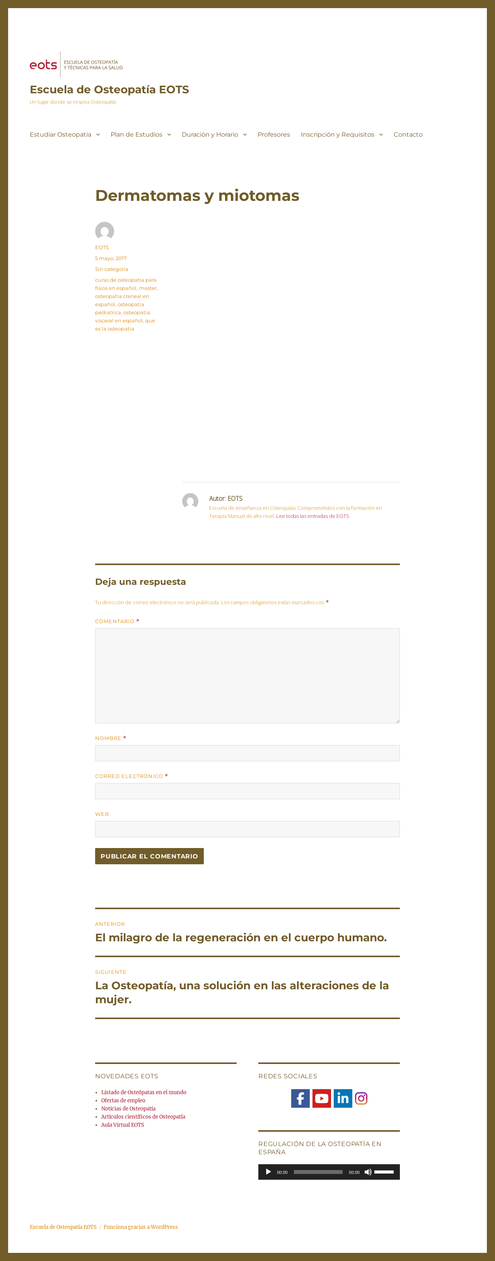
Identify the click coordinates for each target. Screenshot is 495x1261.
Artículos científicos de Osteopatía (143, 1117)
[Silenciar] (368, 1172)
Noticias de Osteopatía (128, 1108)
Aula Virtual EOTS (122, 1125)
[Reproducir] (268, 1172)
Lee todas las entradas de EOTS (312, 515)
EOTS (102, 247)
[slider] (318, 1172)
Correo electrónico (131, 776)
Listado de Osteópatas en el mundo (143, 1092)
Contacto (408, 134)
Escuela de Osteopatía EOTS (109, 89)
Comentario (117, 621)
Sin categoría (111, 269)
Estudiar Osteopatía (60, 134)
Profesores (274, 134)
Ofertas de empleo (123, 1100)
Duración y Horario (210, 134)
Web (102, 814)
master (148, 288)
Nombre (110, 738)
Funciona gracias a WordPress (141, 1227)
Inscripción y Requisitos (337, 134)
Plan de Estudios (136, 134)
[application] (329, 1172)
